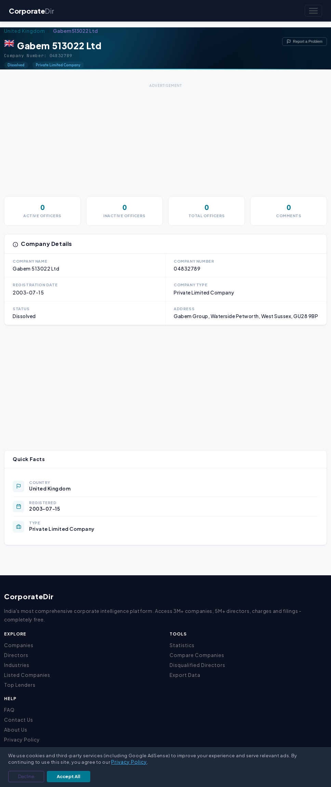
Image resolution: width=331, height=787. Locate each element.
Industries (16, 665)
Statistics (182, 645)
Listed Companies (27, 675)
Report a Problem (304, 41)
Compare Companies (197, 655)
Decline (26, 776)
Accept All (68, 776)
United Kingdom (24, 31)
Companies (19, 645)
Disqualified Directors (197, 665)
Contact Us (18, 720)
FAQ (9, 710)
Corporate (31, 10)
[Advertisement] (165, 137)
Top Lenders (20, 685)
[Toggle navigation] (313, 11)
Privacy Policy (22, 739)
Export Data (185, 675)
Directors (16, 655)
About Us (15, 729)
